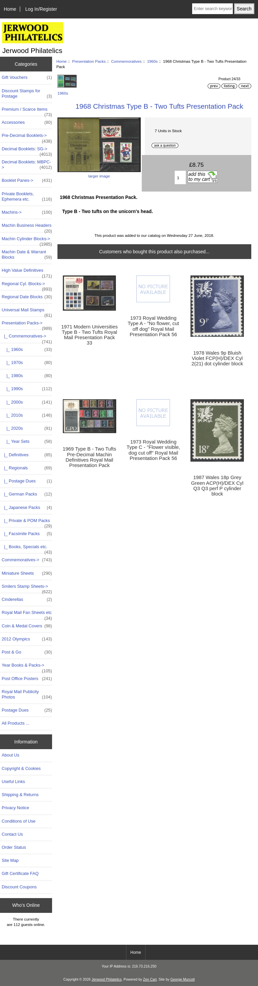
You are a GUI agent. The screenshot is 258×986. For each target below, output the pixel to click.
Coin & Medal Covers (27, 626)
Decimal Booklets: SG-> (27, 150)
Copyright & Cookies (21, 768)
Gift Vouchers (27, 77)
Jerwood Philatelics (107, 979)
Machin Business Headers (27, 227)
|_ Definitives (27, 455)
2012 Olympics (27, 639)
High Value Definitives (27, 272)
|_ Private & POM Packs (27, 522)
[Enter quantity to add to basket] (180, 177)
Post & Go (27, 652)
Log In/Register (41, 9)
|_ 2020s (27, 428)
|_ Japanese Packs (27, 507)
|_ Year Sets (27, 441)
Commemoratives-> (27, 560)
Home (10, 9)
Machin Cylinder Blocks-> (27, 240)
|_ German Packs (27, 494)
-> (27, 324)
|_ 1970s (27, 362)
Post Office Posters (27, 678)
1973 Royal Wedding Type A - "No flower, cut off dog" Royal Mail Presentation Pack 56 (153, 326)
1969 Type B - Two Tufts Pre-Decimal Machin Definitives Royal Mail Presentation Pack (89, 457)
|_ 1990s (27, 389)
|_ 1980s (27, 375)
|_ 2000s (27, 402)
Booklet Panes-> (27, 180)
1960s (152, 61)
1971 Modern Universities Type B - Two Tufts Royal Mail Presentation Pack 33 (89, 335)
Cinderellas (27, 599)
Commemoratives (126, 61)
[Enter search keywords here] (212, 8)
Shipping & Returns (20, 794)
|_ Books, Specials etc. (27, 548)
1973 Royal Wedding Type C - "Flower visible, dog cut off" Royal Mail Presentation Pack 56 (153, 450)
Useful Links (13, 781)
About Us (10, 755)
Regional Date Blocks (27, 297)
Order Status (14, 847)
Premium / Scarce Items (27, 111)
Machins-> (27, 212)
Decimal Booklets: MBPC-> (27, 164)
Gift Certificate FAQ (20, 873)
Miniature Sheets (27, 573)
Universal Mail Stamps (27, 311)
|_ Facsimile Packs (27, 533)
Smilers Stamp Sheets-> (27, 588)
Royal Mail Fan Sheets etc (27, 614)
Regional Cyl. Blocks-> (27, 285)
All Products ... (15, 723)
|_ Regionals (27, 468)
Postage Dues (27, 710)
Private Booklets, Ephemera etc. (27, 196)
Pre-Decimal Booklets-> (27, 137)
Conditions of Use (19, 821)
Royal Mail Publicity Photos (27, 694)
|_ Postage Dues (27, 481)
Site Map (10, 860)
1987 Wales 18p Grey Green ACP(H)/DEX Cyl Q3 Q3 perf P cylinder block (217, 486)
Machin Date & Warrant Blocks (27, 254)
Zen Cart (150, 979)
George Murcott (182, 979)
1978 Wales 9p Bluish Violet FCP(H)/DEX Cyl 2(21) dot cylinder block (217, 358)
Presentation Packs (89, 61)
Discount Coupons (19, 886)
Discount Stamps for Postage (27, 93)
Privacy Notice (15, 807)
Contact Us (12, 834)
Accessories (27, 122)
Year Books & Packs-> (27, 667)
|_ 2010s (27, 415)
